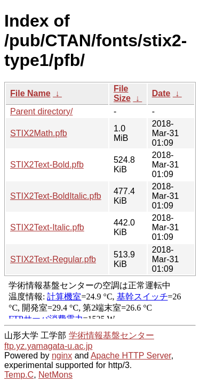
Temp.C (19, 374)
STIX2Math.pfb (38, 133)
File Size (122, 93)
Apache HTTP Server (131, 355)
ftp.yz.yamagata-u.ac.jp (48, 345)
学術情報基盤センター (111, 335)
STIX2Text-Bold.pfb (47, 164)
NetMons (55, 374)
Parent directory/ (41, 111)
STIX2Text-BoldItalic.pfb (55, 196)
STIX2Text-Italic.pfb (47, 227)
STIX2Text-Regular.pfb (53, 259)
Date (161, 93)
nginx (62, 355)
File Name (30, 93)
